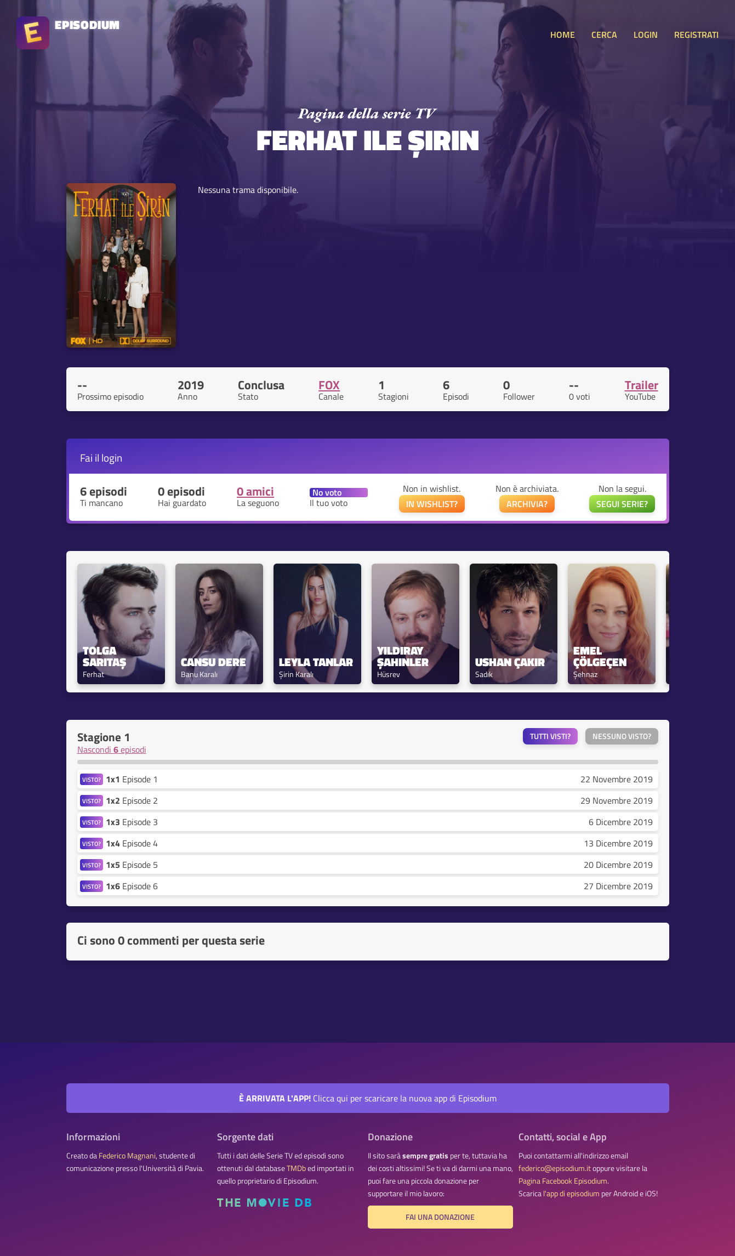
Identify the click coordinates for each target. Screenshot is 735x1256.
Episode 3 (132, 821)
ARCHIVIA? (527, 503)
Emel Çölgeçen (599, 656)
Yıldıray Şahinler (403, 656)
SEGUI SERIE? (622, 503)
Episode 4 (132, 843)
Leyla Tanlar (316, 662)
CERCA (604, 34)
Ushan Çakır (510, 662)
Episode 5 (132, 864)
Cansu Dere (213, 662)
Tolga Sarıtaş (104, 656)
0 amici (255, 491)
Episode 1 (132, 779)
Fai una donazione (440, 1217)
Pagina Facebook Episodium (563, 1181)
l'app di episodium (571, 1193)
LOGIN (646, 34)
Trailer (641, 385)
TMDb (296, 1168)
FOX (329, 385)
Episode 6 (132, 886)
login (111, 457)
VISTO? (91, 779)
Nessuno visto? (621, 736)
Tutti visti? (550, 736)
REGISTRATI (696, 34)
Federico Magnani (127, 1156)
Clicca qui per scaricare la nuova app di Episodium (368, 1098)
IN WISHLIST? (432, 503)
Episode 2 (132, 800)
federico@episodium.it (555, 1168)
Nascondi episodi (111, 749)
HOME (562, 34)
